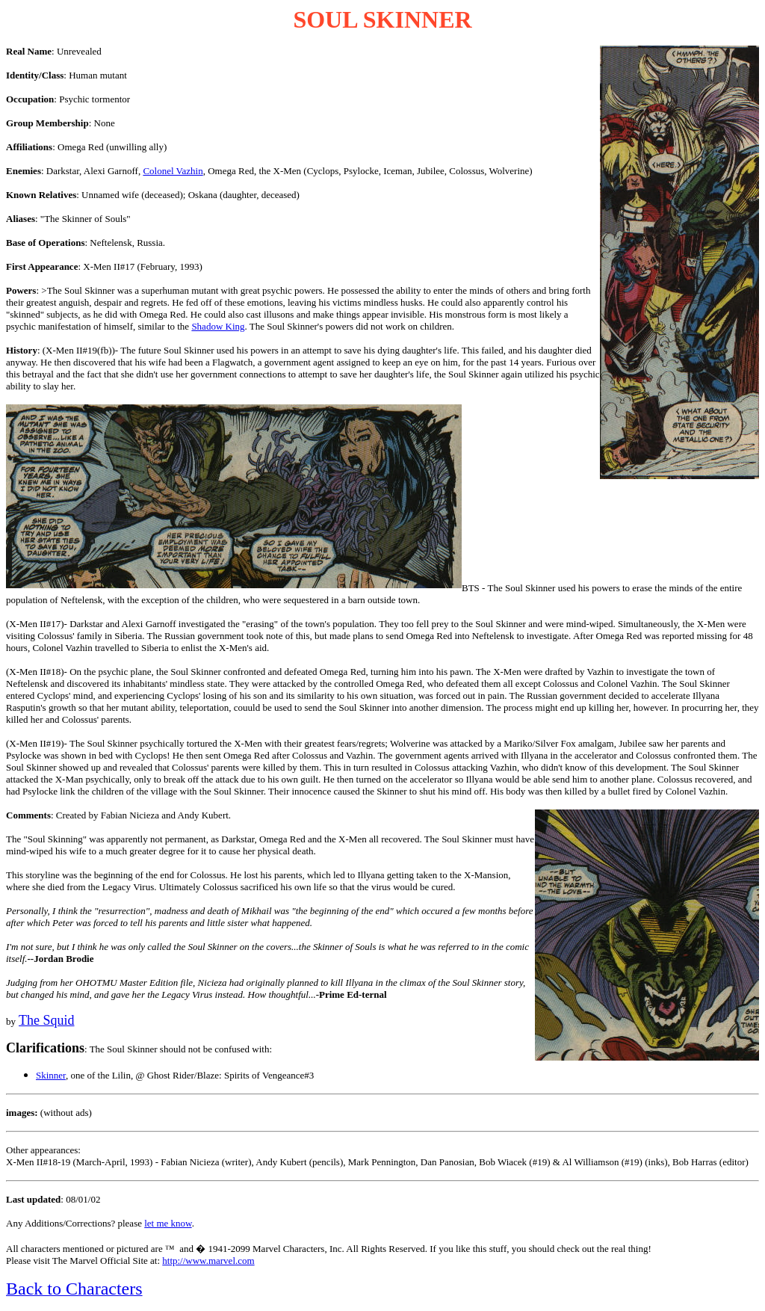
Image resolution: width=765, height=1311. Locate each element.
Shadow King (217, 326)
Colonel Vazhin (172, 170)
